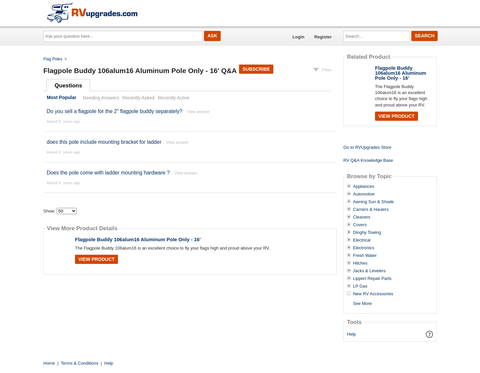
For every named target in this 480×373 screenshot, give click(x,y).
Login (298, 36)
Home (49, 363)
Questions (68, 85)
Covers (360, 225)
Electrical (362, 240)
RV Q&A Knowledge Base (368, 160)
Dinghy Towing (367, 232)
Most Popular (61, 97)
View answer (198, 111)
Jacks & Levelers (369, 271)
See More (362, 303)
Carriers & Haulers (371, 209)
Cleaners (361, 217)
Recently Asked (138, 97)
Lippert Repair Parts (372, 278)
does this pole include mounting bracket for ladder (104, 142)
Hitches (360, 263)
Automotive (364, 194)
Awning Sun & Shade (373, 202)
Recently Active (174, 97)
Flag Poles (52, 59)
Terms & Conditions (79, 363)
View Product (96, 259)
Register (323, 36)
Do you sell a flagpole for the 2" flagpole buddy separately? (114, 111)
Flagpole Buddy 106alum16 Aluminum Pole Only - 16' (138, 239)
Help (351, 334)
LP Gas (360, 286)
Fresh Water (365, 255)
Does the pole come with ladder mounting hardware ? (108, 172)
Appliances (363, 186)
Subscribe (256, 69)
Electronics (363, 248)
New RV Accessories (373, 294)
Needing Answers (101, 97)
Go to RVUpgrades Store (367, 147)
